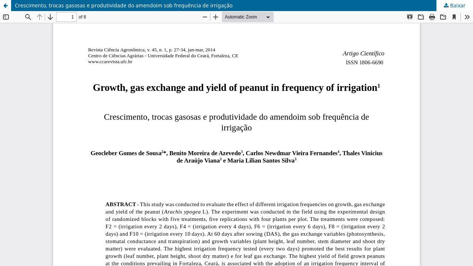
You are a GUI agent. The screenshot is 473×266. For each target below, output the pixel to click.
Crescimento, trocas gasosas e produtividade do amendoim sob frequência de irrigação (123, 5)
